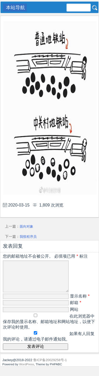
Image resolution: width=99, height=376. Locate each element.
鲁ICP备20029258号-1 (50, 366)
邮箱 (75, 309)
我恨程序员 (28, 237)
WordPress (26, 370)
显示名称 (80, 302)
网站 (74, 315)
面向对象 (26, 226)
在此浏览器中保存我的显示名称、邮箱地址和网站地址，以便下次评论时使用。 (49, 328)
